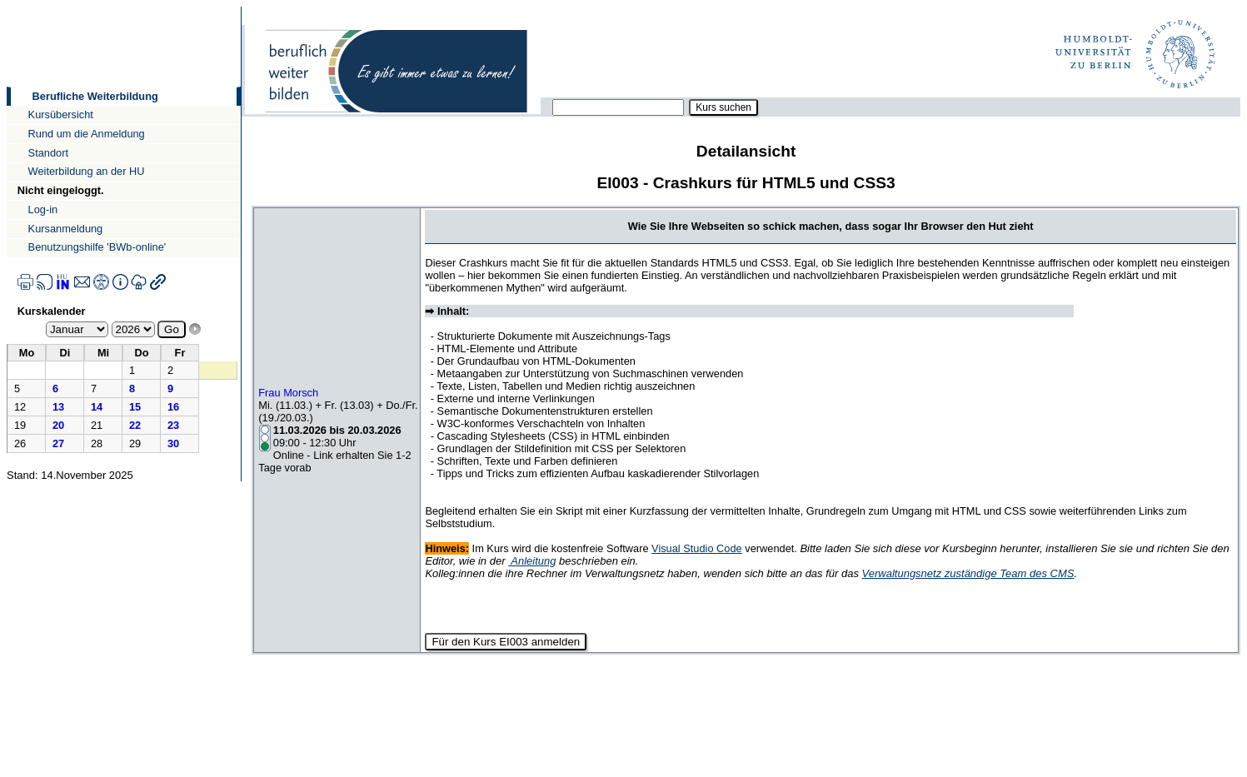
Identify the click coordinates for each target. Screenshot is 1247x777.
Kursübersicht (60, 114)
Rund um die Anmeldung (86, 133)
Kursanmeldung (65, 228)
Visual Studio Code (696, 548)
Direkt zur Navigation (6, 6)
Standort (48, 153)
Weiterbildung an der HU (86, 171)
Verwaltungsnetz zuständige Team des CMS (968, 573)
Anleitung (532, 561)
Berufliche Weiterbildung (95, 96)
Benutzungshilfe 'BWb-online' (97, 247)
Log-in (43, 209)
